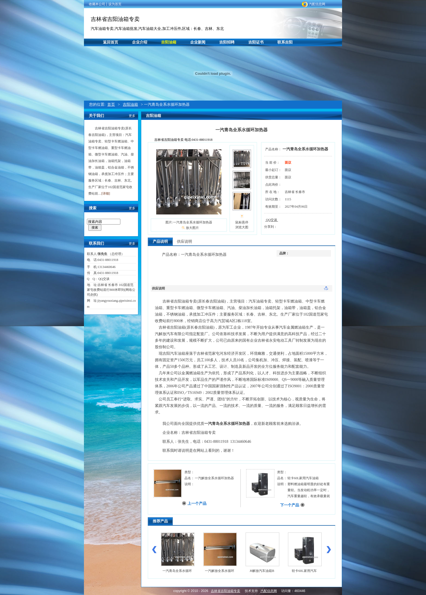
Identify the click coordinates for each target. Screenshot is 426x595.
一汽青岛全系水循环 (177, 571)
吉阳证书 (256, 42)
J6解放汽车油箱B (262, 571)
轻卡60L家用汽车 (304, 571)
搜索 (95, 227)
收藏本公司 (97, 4)
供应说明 (184, 241)
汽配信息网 (317, 4)
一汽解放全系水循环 (219, 571)
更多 (132, 116)
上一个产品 (196, 503)
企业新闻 (197, 42)
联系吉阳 (285, 42)
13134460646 (106, 267)
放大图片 (192, 228)
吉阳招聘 (226, 42)
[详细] (105, 193)
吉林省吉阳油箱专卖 (115, 19)
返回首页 (110, 42)
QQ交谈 (103, 279)
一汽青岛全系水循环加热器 (305, 149)
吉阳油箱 (168, 42)
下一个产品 (289, 505)
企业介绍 (139, 42)
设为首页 (114, 4)
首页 (111, 104)
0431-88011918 (108, 260)
